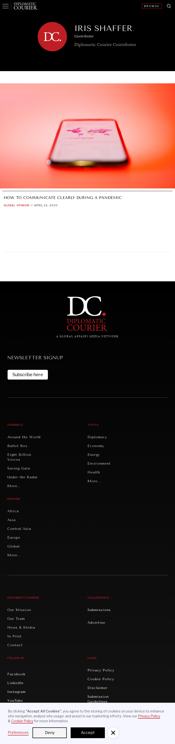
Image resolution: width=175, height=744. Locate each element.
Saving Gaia (18, 468)
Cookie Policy (101, 679)
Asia (11, 520)
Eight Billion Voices (19, 457)
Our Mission (19, 610)
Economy (96, 446)
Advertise (96, 623)
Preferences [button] (18, 732)
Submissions (99, 610)
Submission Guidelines (98, 699)
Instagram (16, 692)
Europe (13, 538)
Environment (99, 463)
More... (13, 486)
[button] (113, 732)
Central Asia (19, 529)
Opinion (23, 205)
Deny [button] (50, 732)
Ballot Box (17, 446)
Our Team (16, 619)
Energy (94, 455)
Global (9, 205)
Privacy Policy (101, 670)
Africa (13, 511)
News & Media (21, 627)
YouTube (15, 701)
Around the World (24, 437)
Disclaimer (98, 688)
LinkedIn (15, 683)
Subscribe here (27, 374)
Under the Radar (22, 477)
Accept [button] (88, 732)
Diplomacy (97, 437)
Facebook (16, 674)
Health (94, 472)
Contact (15, 645)
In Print (14, 636)
